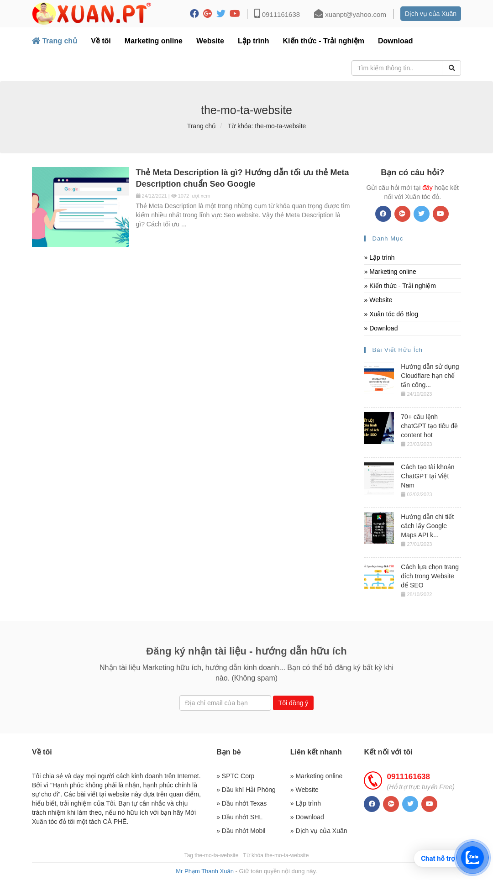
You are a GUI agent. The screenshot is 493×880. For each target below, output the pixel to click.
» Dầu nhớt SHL (239, 817)
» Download (381, 328)
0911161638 (277, 14)
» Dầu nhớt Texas (241, 803)
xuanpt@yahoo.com (350, 14)
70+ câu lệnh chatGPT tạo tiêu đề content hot (429, 426)
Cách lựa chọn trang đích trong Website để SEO (430, 576)
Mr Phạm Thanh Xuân (205, 871)
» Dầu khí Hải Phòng (246, 789)
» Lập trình (379, 257)
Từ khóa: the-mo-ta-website (267, 126)
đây (427, 187)
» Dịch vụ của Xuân (318, 830)
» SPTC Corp (235, 776)
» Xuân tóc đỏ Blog (391, 314)
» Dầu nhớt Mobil (240, 830)
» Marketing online (390, 271)
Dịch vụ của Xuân (430, 13)
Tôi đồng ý (293, 703)
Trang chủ (54, 41)
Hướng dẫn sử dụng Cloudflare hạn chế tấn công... (430, 375)
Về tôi (101, 41)
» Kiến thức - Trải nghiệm (400, 285)
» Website (378, 300)
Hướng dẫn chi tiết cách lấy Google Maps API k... (427, 526)
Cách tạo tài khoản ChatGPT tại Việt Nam (427, 476)
